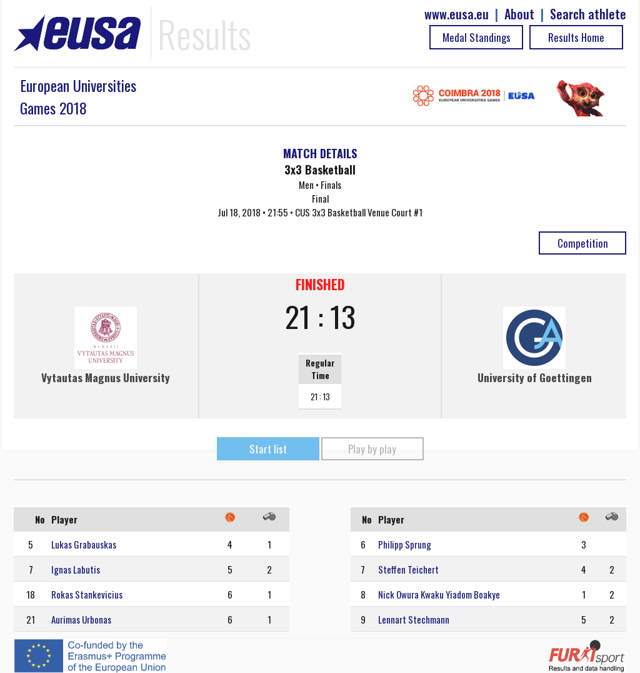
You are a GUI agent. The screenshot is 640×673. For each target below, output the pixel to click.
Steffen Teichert (408, 569)
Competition (583, 243)
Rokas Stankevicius (86, 594)
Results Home (576, 37)
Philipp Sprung (404, 544)
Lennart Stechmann (413, 619)
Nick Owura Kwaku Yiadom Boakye (439, 594)
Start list (268, 449)
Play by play (372, 449)
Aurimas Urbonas (81, 619)
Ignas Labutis (75, 569)
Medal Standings (476, 37)
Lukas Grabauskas (83, 544)
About (519, 14)
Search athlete (588, 14)
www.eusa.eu (456, 14)
